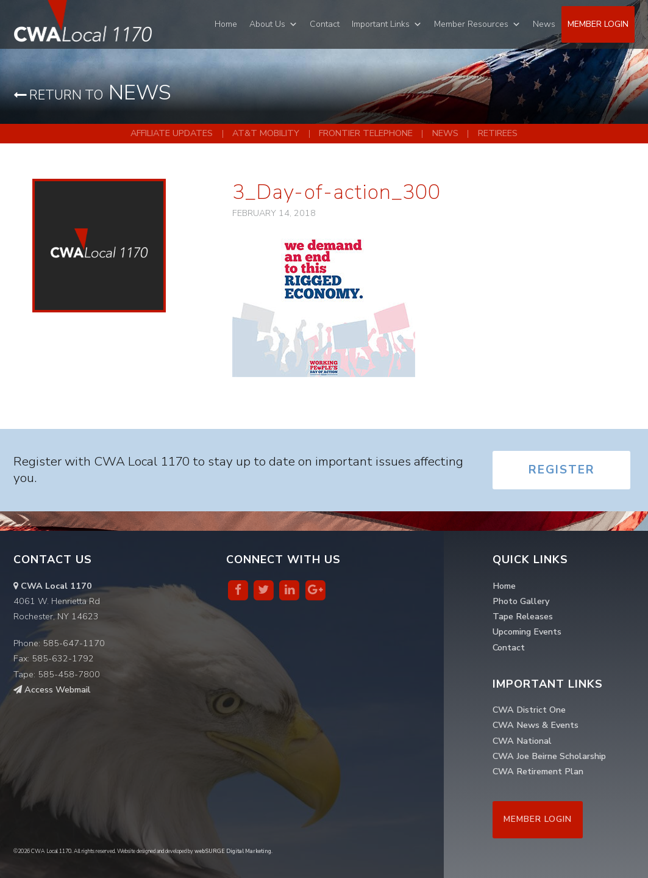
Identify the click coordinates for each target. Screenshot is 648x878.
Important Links (381, 24)
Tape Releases (523, 616)
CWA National (522, 741)
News (544, 24)
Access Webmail (52, 689)
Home (226, 24)
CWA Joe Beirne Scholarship (549, 756)
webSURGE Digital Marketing (232, 851)
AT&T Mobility (265, 133)
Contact (325, 24)
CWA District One (529, 709)
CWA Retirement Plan (538, 771)
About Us (267, 24)
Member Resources (471, 24)
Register (562, 470)
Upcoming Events (527, 631)
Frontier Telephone (366, 133)
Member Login (598, 24)
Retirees (498, 133)
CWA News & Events (536, 725)
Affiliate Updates (171, 133)
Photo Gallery (521, 601)
